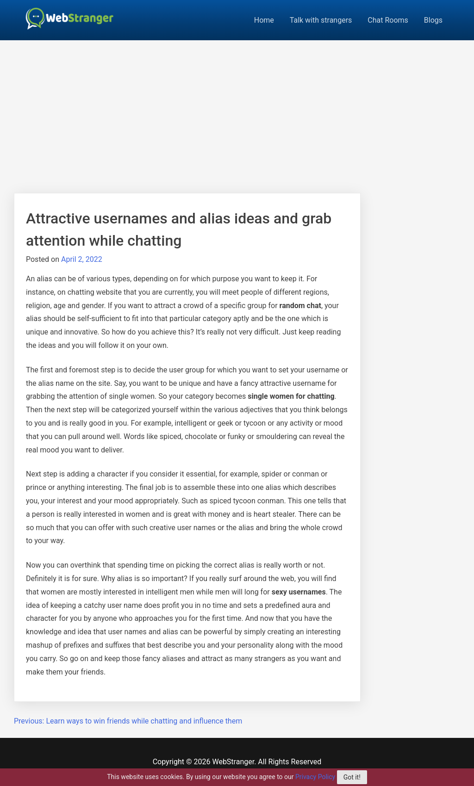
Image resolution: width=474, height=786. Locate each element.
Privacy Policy (315, 776)
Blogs (433, 20)
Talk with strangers (321, 20)
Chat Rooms (388, 20)
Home (264, 20)
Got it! (352, 777)
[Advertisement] (237, 109)
